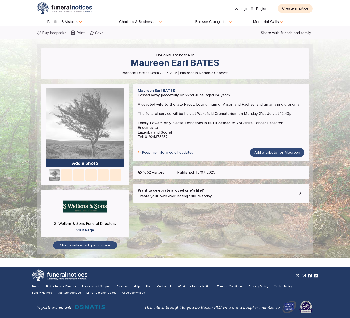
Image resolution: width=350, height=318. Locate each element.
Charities (122, 286)
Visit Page (85, 230)
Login (241, 8)
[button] (295, 8)
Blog (149, 286)
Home (36, 286)
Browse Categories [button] (213, 21)
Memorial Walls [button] (268, 21)
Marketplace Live (69, 292)
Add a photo (85, 163)
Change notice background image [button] (85, 245)
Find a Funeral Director (61, 286)
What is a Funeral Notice (194, 286)
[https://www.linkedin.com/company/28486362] (316, 275)
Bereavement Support (96, 286)
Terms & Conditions (230, 286)
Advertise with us (133, 292)
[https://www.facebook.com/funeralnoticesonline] (310, 275)
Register (260, 8)
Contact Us (164, 286)
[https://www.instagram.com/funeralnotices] (304, 275)
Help (137, 286)
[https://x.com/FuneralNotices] (298, 275)
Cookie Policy (283, 286)
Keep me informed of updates (165, 152)
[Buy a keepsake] (51, 33)
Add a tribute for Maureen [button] (277, 152)
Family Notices (42, 292)
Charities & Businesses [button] (140, 21)
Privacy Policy (258, 286)
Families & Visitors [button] (64, 21)
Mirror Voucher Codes (101, 292)
